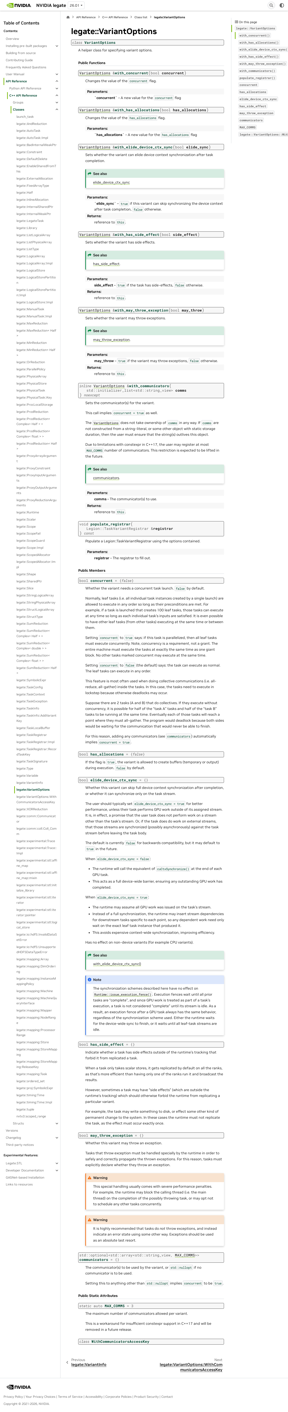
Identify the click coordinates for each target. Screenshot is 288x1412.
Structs (18, 1123)
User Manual (15, 74)
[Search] (271, 5)
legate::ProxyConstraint (33, 468)
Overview (12, 39)
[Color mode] (281, 5)
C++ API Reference (23, 95)
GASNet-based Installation (25, 1177)
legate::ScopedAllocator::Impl (36, 564)
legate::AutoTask (28, 131)
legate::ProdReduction (32, 412)
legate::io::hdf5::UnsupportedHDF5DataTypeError (36, 949)
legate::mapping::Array (32, 959)
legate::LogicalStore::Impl (34, 302)
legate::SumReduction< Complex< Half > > (33, 633)
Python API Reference (25, 88)
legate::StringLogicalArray (35, 595)
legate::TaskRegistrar (31, 735)
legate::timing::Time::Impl (34, 1102)
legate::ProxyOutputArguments (36, 490)
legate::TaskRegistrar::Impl (35, 742)
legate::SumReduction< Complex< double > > (33, 645)
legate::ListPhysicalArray (34, 242)
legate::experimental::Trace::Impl (36, 850)
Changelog (13, 1138)
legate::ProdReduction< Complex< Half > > (33, 421)
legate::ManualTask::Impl (34, 316)
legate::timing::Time (30, 1095)
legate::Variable (27, 776)
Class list (140, 17)
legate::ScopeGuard (30, 541)
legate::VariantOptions (33, 790)
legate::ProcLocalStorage (34, 405)
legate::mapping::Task (31, 1074)
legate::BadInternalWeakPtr (36, 145)
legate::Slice (25, 588)
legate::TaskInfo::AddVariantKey (36, 718)
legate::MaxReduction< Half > (36, 333)
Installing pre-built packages (26, 46)
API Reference (16, 81)
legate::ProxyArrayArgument (36, 458)
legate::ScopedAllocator (33, 555)
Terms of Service (70, 1397)
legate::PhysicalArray (31, 376)
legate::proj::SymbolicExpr (34, 1088)
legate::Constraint (29, 152)
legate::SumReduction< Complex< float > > (33, 658)
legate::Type (24, 768)
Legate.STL (14, 1163)
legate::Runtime (27, 512)
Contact (167, 1397)
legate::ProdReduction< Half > (36, 446)
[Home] (68, 17)
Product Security (146, 1397)
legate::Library (26, 228)
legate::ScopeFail (28, 533)
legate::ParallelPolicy (30, 369)
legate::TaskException (31, 701)
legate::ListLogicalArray (33, 235)
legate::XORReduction (32, 809)
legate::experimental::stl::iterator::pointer (36, 912)
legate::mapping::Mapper (34, 1010)
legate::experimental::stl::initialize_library (36, 887)
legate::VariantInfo (29, 783)
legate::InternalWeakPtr (33, 214)
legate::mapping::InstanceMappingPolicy (36, 981)
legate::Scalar (26, 519)
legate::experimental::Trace (35, 841)
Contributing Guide (19, 60)
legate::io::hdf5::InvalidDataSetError (36, 937)
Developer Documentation (25, 1170)
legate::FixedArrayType (32, 186)
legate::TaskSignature (32, 761)
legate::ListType (27, 249)
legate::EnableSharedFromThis (36, 168)
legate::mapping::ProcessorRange (35, 1032)
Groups (18, 102)
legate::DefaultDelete (31, 159)
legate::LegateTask (30, 221)
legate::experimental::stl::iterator (36, 900)
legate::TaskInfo (27, 708)
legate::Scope (26, 527)
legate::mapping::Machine (34, 991)
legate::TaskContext (30, 694)
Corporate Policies (118, 1397)
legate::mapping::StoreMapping (36, 1052)
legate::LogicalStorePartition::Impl (36, 292)
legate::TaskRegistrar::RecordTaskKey (36, 751)
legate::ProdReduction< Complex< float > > (33, 433)
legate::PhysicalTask (30, 390)
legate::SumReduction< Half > (36, 670)
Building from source (21, 53)
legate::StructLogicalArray (35, 610)
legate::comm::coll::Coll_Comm (36, 831)
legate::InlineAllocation (32, 200)
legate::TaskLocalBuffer (33, 728)
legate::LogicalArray (30, 256)
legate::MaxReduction (32, 323)
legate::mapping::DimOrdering (36, 969)
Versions (12, 1130)
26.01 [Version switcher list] (75, 5)
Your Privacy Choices (40, 1397)
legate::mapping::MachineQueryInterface (36, 1000)
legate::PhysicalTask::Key (34, 397)
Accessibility (94, 1397)
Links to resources (19, 1184)
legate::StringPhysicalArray (35, 602)
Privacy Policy (13, 1397)
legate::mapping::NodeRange (36, 1020)
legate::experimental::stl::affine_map (36, 863)
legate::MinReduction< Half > (35, 352)
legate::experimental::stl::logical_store (36, 925)
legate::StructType (29, 617)
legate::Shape (26, 574)
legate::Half (24, 192)
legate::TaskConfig (29, 687)
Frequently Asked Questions (26, 67)
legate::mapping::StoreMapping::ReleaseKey (36, 1064)
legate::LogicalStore (30, 270)
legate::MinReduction (31, 343)
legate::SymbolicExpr (31, 680)
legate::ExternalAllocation (34, 178)
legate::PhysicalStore (31, 383)
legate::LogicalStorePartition (36, 280)
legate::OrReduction (30, 362)
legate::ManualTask (30, 309)
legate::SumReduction (32, 624)
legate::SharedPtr (29, 581)
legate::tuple (25, 1109)
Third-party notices (20, 1145)
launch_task (25, 117)
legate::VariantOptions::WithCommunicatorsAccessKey (36, 799)
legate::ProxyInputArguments (36, 477)
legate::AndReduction (31, 124)
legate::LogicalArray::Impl (34, 263)
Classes (18, 109)
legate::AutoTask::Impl (32, 138)
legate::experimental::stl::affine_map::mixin (36, 875)
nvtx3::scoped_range (31, 1116)
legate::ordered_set (30, 1081)
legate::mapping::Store (32, 1042)
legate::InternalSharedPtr (34, 207)
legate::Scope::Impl (29, 548)
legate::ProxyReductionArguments (36, 502)
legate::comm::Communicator (36, 818)
